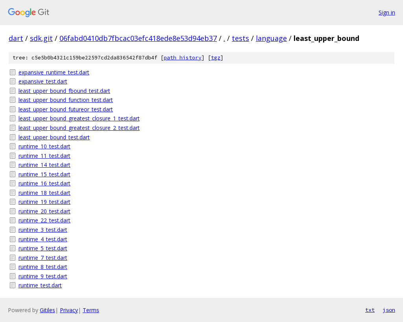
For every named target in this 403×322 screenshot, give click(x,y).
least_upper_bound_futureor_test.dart (65, 109)
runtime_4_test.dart (42, 239)
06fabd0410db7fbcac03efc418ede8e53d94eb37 (138, 38)
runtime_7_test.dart (42, 257)
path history (183, 57)
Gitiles (47, 310)
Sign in (387, 12)
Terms (91, 310)
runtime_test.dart (40, 285)
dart (16, 38)
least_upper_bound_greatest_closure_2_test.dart (79, 127)
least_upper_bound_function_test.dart (65, 100)
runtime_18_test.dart (44, 192)
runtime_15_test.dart (44, 174)
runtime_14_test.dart (44, 164)
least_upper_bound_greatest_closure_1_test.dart (79, 118)
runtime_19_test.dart (44, 201)
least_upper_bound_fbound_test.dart (64, 90)
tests (240, 38)
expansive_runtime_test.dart (53, 72)
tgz (215, 57)
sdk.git (41, 38)
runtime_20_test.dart (44, 211)
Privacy (69, 310)
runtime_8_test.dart (42, 266)
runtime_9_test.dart (42, 276)
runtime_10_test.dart (44, 146)
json (389, 309)
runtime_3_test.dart (42, 229)
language (271, 38)
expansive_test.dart (42, 81)
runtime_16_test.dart (44, 183)
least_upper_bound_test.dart (54, 137)
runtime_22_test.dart (44, 220)
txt (370, 309)
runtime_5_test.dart (42, 248)
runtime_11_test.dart (44, 155)
